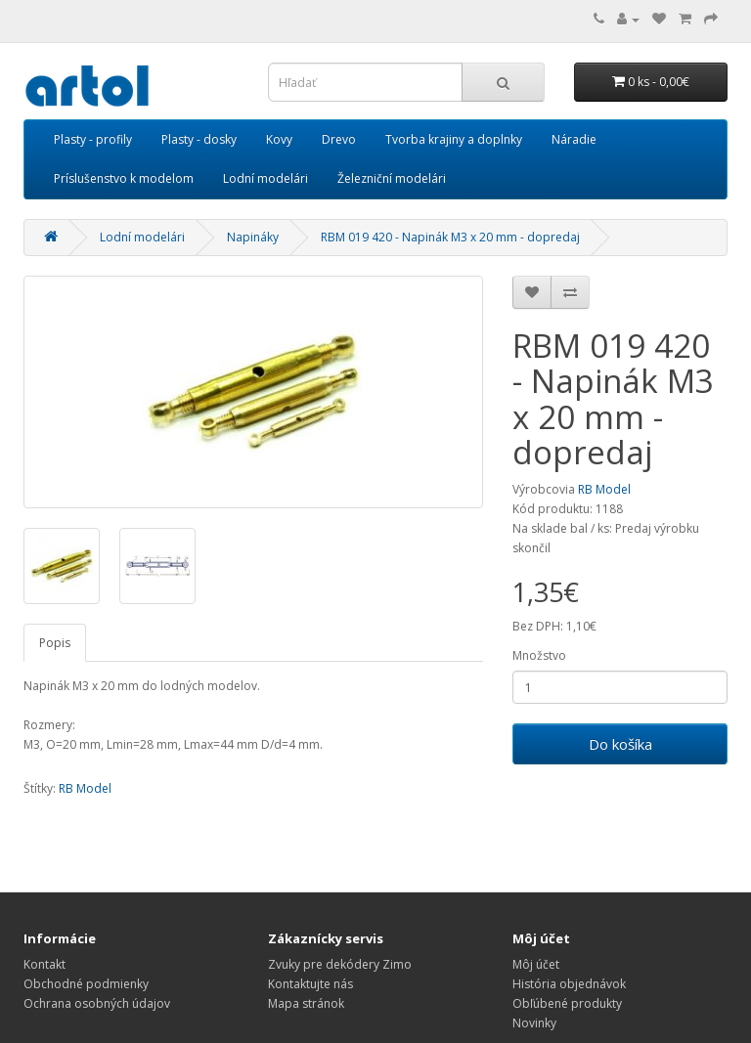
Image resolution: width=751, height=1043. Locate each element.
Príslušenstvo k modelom (124, 178)
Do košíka (620, 744)
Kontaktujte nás (310, 984)
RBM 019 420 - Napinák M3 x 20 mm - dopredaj (450, 237)
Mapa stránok (306, 1003)
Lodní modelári (265, 178)
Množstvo (539, 655)
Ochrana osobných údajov (96, 1003)
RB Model (604, 489)
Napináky (253, 237)
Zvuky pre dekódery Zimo (340, 964)
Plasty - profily (93, 139)
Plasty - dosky (199, 139)
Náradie (574, 139)
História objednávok (569, 984)
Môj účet (535, 964)
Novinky (534, 1023)
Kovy (279, 139)
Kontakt (44, 964)
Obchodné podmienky (86, 984)
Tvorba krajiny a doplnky (453, 139)
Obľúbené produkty (567, 1003)
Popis (54, 642)
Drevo (339, 139)
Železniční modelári (391, 178)
